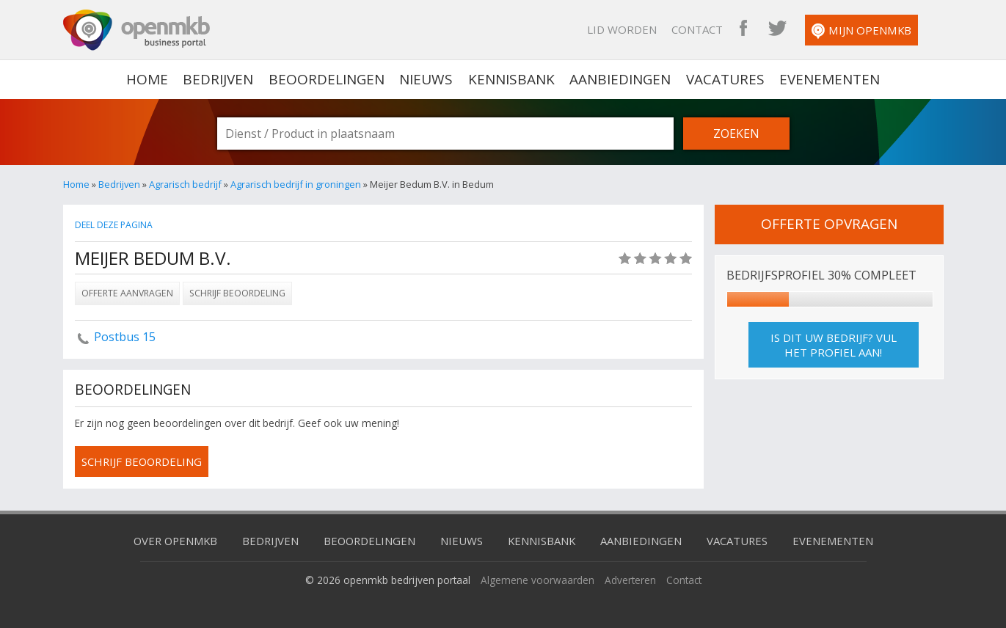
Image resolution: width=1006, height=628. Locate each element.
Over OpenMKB (172, 540)
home (149, 79)
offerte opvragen (829, 223)
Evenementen (829, 79)
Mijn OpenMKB (873, 31)
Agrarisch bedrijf (185, 184)
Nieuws (426, 79)
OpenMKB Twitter (789, 29)
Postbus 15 (125, 337)
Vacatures (724, 79)
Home (76, 184)
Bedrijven (219, 79)
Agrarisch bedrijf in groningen (295, 184)
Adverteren (630, 580)
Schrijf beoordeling (237, 293)
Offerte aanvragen (127, 293)
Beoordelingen (327, 79)
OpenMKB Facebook (755, 29)
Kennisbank (511, 79)
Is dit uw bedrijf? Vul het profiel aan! (833, 344)
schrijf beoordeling (143, 461)
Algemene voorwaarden (537, 580)
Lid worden (633, 29)
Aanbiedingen (620, 79)
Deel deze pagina (115, 225)
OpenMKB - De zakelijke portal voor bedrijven (136, 30)
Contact (709, 29)
